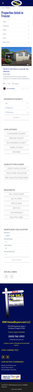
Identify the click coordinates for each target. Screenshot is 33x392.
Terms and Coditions (16, 389)
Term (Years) (8, 245)
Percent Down (8, 239)
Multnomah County (16, 143)
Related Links (16, 217)
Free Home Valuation (16, 173)
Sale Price (7, 232)
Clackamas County (16, 133)
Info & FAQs (16, 203)
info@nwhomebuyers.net (16, 339)
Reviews (16, 152)
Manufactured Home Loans (8, 365)
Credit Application (16, 168)
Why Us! (16, 208)
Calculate (16, 260)
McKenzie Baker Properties (8, 369)
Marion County (16, 138)
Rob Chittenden (11, 88)
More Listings (16, 147)
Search (16, 117)
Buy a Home (16, 199)
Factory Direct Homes (7, 367)
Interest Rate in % (9, 251)
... (3, 80)
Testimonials (16, 213)
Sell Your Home (16, 194)
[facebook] (6, 276)
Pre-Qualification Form (16, 178)
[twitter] (11, 276)
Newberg (6, 64)
